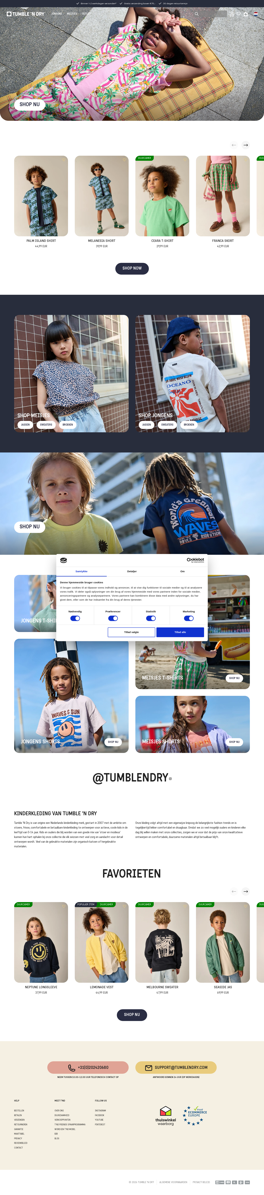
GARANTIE (18, 1129)
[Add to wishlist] (63, 160)
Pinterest (100, 1125)
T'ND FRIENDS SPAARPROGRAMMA (70, 1125)
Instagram (100, 1111)
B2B (56, 1134)
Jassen (25, 425)
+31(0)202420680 (88, 1068)
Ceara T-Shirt (162, 244)
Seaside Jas (223, 990)
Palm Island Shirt (41, 244)
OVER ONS (59, 1111)
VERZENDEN (19, 1120)
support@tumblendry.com (176, 1068)
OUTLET (86, 14)
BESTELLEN (19, 1111)
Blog (57, 1139)
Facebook (99, 1115)
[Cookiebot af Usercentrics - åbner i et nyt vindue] (189, 560)
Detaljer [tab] (132, 571)
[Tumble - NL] (26, 14)
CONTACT (18, 1148)
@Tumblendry (130, 778)
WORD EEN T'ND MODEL (65, 1129)
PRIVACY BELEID (201, 1182)
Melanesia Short (101, 244)
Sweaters (46, 425)
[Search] (210, 14)
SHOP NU (30, 104)
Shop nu (30, 527)
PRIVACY (18, 1139)
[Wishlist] (239, 14)
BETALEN (18, 1115)
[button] (245, 145)
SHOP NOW (132, 269)
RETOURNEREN (20, 1125)
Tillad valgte (131, 632)
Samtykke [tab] (82, 571)
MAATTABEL (19, 1134)
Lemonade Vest (101, 990)
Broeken (68, 425)
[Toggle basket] (246, 14)
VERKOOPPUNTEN (62, 1120)
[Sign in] (232, 14)
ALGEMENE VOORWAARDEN (173, 1182)
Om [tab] (182, 571)
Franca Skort (223, 244)
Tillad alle (180, 632)
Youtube (99, 1120)
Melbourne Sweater (162, 990)
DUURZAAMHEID (62, 1115)
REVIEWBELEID (20, 1143)
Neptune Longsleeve (41, 990)
